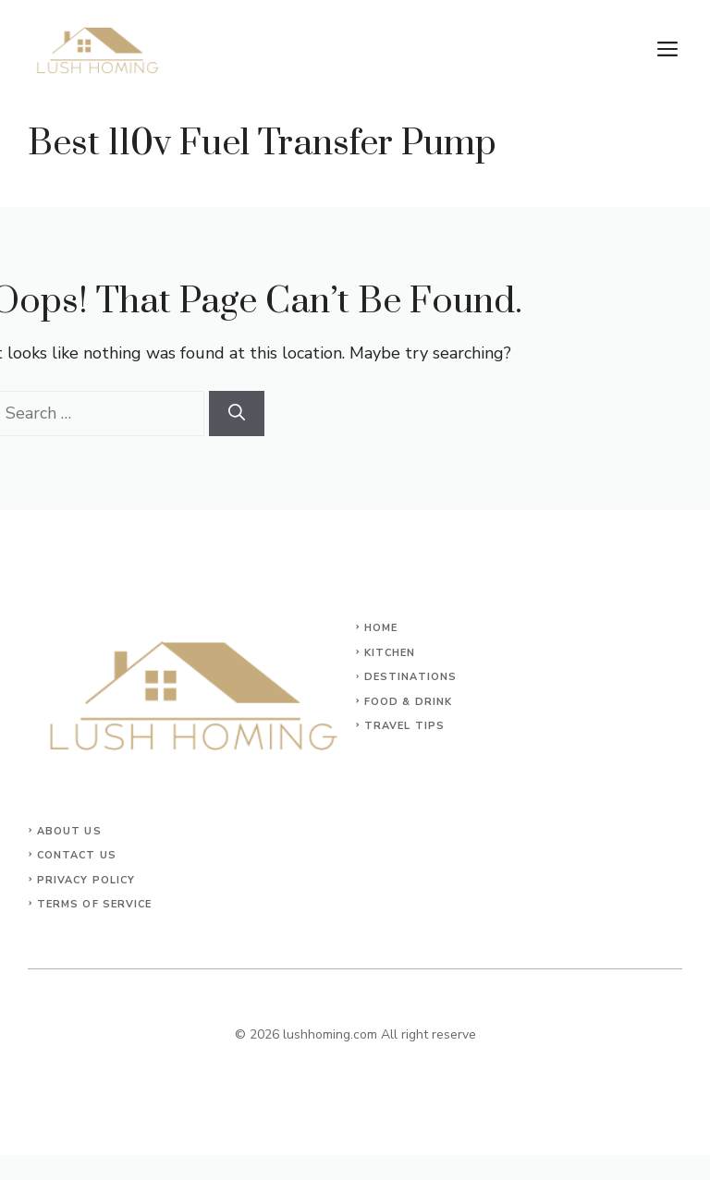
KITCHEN (390, 653)
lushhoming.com (330, 1034)
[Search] (236, 413)
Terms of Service (95, 904)
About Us (69, 831)
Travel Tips (404, 726)
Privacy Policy (86, 880)
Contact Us (76, 855)
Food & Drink (408, 702)
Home (381, 628)
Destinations (410, 677)
